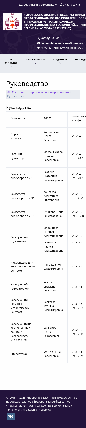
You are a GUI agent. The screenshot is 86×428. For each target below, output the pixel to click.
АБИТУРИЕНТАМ (35, 59)
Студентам (60, 59)
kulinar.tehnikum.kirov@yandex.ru (63, 42)
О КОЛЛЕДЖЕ (10, 61)
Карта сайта (72, 4)
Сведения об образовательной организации (40, 92)
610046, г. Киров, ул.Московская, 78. (63, 47)
